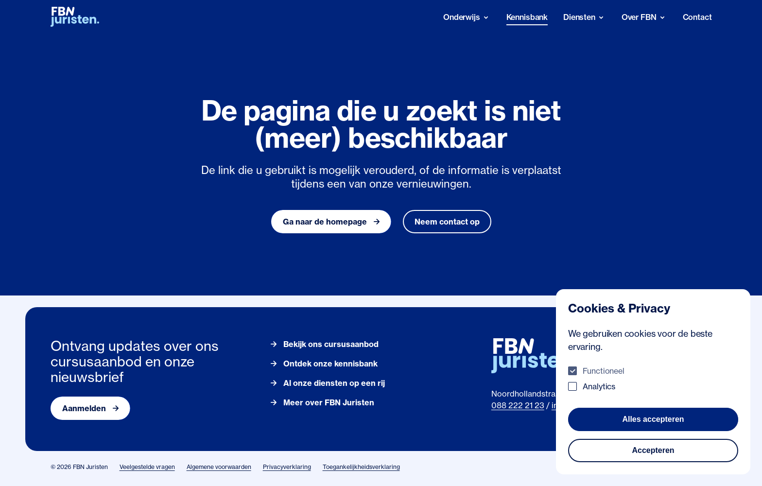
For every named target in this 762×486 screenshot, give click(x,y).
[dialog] (653, 381)
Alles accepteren (653, 419)
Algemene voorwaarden (219, 466)
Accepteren (653, 450)
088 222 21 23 (517, 405)
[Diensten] (584, 17)
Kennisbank (527, 17)
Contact (697, 17)
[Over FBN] (644, 17)
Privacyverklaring (287, 466)
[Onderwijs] (467, 17)
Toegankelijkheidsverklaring (361, 466)
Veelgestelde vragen (147, 466)
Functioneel (603, 371)
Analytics (599, 386)
